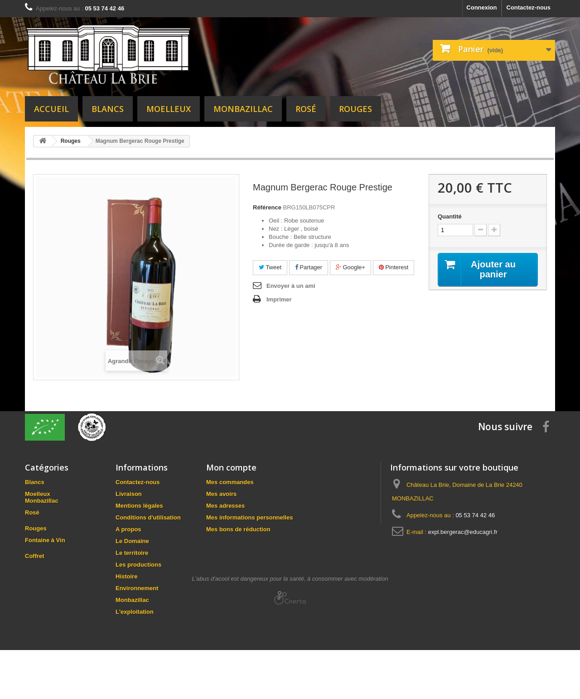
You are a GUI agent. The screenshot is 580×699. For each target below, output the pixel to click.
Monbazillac (243, 108)
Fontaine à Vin (45, 549)
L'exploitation (135, 611)
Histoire (126, 576)
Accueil (51, 108)
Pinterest (394, 267)
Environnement (137, 588)
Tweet (270, 267)
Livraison (129, 493)
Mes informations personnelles (249, 517)
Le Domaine (132, 541)
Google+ (350, 267)
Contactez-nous (529, 7)
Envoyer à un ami (290, 285)
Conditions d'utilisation (148, 517)
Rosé (305, 108)
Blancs (108, 108)
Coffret (34, 565)
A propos (128, 529)
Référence (267, 207)
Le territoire (132, 552)
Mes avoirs (221, 493)
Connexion (481, 7)
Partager (308, 267)
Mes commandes (230, 482)
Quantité (450, 216)
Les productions (138, 564)
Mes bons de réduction (238, 529)
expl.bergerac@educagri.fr (463, 532)
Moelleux (168, 108)
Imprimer (279, 299)
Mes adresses (225, 505)
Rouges (355, 108)
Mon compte (231, 467)
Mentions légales (139, 505)
